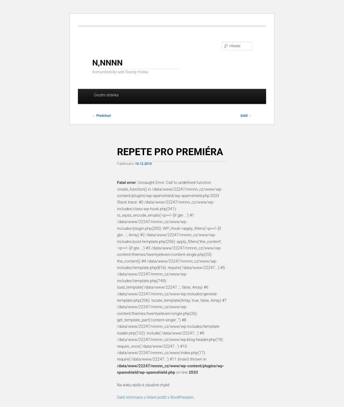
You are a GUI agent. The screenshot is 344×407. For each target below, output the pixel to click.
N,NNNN (107, 62)
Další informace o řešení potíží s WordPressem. (156, 397)
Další (246, 116)
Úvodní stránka (106, 95)
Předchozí (101, 116)
